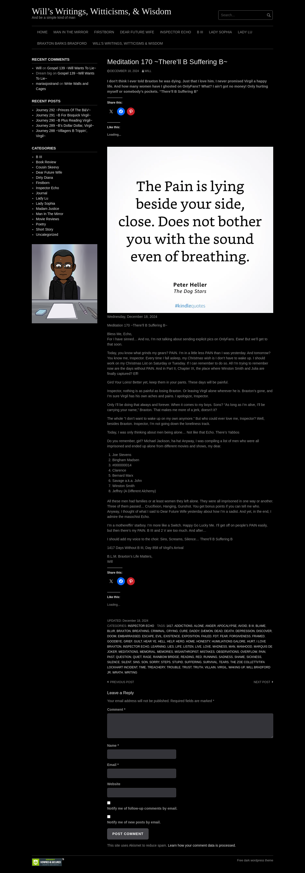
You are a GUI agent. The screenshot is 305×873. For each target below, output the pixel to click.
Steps (165, 662)
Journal (41, 193)
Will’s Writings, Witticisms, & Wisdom (101, 11)
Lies (171, 646)
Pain (262, 652)
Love (207, 646)
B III (200, 32)
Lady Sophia (220, 32)
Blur (111, 631)
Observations (227, 652)
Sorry (154, 662)
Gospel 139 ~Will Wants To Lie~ (71, 68)
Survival (210, 662)
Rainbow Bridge (166, 657)
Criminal (158, 631)
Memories (165, 652)
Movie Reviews (47, 219)
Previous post (122, 682)
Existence (172, 636)
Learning (158, 646)
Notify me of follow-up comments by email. (142, 808)
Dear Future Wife (137, 32)
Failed (206, 636)
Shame (240, 657)
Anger (210, 626)
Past (110, 657)
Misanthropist (186, 652)
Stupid (177, 662)
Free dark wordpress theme (255, 860)
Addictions (183, 626)
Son (144, 662)
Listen (188, 646)
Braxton (124, 631)
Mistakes (207, 652)
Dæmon (207, 631)
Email (113, 765)
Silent (126, 662)
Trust (186, 667)
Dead (218, 631)
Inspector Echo (175, 32)
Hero (180, 641)
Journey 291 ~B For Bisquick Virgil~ (63, 115)
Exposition (191, 636)
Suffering (193, 662)
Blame (260, 626)
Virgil (222, 667)
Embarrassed (129, 636)
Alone (199, 626)
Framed (258, 636)
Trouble (174, 667)
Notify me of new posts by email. (134, 822)
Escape (148, 636)
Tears (224, 662)
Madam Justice (47, 209)
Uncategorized (47, 234)
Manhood (244, 646)
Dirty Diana (44, 178)
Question (123, 657)
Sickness (253, 657)
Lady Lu (245, 32)
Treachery (156, 667)
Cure (183, 631)
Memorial (147, 652)
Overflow (248, 652)
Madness (220, 646)
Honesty (203, 641)
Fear (224, 636)
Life (178, 646)
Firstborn (104, 32)
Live (198, 646)
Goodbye (114, 641)
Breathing (140, 631)
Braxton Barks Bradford (62, 43)
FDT (216, 636)
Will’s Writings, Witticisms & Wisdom (128, 43)
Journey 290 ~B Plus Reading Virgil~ (64, 120)
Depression (245, 631)
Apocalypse (227, 626)
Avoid (242, 626)
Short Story (44, 229)
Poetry (41, 224)
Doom (111, 636)
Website (113, 784)
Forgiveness (240, 636)
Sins (136, 662)
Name (113, 745)
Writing (130, 672)
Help (170, 641)
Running (210, 657)
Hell (161, 641)
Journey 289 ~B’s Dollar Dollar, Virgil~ (65, 125)
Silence (113, 662)
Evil (158, 636)
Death (229, 631)
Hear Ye (150, 641)
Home (42, 32)
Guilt (138, 641)
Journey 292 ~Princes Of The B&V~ (63, 110)
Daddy (194, 631)
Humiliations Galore (229, 641)
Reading (187, 657)
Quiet (137, 657)
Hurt (251, 641)
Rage (147, 657)
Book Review (46, 162)
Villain (210, 667)
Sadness (226, 657)
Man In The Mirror (70, 32)
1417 (170, 626)
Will (148, 71)
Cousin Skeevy (47, 167)
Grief (128, 641)
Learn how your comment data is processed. (202, 845)
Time (142, 667)
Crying (172, 631)
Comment (116, 709)
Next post (262, 682)
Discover (264, 631)
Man (232, 646)
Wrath (117, 672)
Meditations (128, 652)
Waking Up (236, 667)
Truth (198, 667)
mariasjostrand (47, 84)
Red (199, 657)
